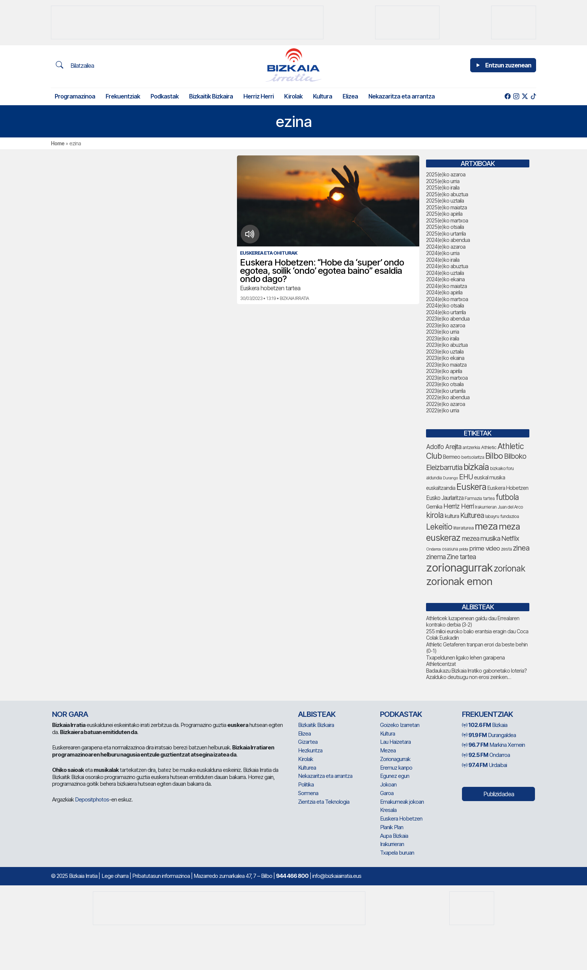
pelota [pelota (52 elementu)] (463, 549)
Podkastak (164, 96)
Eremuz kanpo (396, 767)
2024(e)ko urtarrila (446, 312)
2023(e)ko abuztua (447, 345)
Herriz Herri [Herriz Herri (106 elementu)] (458, 506)
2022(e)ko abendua (447, 397)
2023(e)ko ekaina (445, 358)
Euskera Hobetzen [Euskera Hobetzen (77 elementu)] (507, 488)
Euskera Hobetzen (401, 818)
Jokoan (388, 784)
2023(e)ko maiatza (446, 364)
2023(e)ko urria (442, 331)
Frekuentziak (123, 96)
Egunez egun (394, 775)
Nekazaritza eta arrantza (401, 96)
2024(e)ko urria (442, 253)
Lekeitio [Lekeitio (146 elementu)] (439, 526)
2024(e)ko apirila (444, 292)
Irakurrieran (392, 844)
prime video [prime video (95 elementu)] (484, 548)
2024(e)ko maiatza (446, 286)
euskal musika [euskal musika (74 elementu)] (489, 477)
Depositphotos (92, 799)
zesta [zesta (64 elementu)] (506, 549)
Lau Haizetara (395, 741)
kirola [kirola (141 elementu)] (435, 515)
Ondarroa (486, 754)
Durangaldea (489, 735)
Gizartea (307, 741)
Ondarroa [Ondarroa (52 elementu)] (433, 549)
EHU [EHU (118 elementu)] (466, 477)
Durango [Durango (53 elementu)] (450, 478)
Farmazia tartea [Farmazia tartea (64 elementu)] (480, 498)
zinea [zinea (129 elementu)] (521, 547)
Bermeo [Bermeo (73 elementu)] (451, 457)
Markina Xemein (493, 744)
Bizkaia (484, 724)
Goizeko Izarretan (399, 724)
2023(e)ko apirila (444, 371)
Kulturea (307, 767)
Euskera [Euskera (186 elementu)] (471, 486)
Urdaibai (484, 765)
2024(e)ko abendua (448, 240)
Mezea (388, 750)
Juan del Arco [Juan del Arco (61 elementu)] (510, 507)
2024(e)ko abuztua (447, 266)
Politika (306, 784)
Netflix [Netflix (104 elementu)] (510, 538)
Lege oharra (114, 875)
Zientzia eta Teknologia (323, 801)
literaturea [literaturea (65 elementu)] (463, 528)
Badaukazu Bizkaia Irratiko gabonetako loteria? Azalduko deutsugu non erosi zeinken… (476, 673)
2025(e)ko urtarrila (446, 233)
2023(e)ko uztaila (444, 351)
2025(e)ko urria (442, 181)
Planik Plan (391, 827)
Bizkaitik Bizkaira (211, 96)
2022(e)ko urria (442, 410)
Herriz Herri (258, 96)
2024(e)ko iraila (442, 260)
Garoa (386, 793)
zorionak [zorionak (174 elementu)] (509, 568)
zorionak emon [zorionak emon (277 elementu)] (459, 581)
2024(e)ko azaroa (445, 246)
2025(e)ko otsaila (445, 227)
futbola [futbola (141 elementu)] (507, 497)
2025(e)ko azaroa (445, 174)
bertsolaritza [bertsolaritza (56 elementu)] (472, 457)
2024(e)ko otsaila (445, 305)
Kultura (322, 96)
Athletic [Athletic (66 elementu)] (488, 447)
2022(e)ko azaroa (445, 404)
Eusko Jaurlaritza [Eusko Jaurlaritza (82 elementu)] (444, 497)
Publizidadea (498, 794)
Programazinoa (75, 96)
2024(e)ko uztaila (445, 273)
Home (57, 143)
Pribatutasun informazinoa (161, 875)
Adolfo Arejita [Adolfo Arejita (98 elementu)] (443, 447)
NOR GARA (70, 714)
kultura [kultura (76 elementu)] (452, 516)
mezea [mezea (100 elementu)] (470, 538)
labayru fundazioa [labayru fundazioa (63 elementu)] (502, 516)
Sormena (308, 793)
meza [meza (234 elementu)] (486, 526)
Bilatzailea (75, 65)
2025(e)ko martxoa (447, 220)
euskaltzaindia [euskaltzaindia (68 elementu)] (440, 488)
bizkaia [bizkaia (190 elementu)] (476, 466)
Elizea (350, 96)
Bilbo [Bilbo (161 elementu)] (494, 456)
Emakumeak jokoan (402, 801)
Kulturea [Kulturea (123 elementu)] (472, 515)
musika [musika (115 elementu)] (490, 538)
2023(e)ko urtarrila (445, 391)
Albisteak (316, 714)
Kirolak (293, 96)
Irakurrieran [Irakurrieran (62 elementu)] (485, 507)
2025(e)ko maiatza (446, 207)
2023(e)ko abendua (447, 318)
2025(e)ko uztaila (445, 200)
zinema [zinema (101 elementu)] (435, 557)
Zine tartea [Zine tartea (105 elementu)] (461, 557)
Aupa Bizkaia (394, 835)
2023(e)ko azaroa (445, 325)
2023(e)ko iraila (442, 338)
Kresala (388, 809)
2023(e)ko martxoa (447, 378)
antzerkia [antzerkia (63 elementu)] (471, 447)
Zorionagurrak (395, 759)
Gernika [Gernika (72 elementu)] (434, 507)
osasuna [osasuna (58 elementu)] (450, 549)
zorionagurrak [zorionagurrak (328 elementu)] (459, 567)
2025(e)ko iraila (442, 187)
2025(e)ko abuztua (447, 194)
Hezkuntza (310, 750)
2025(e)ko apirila (444, 213)
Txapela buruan (397, 852)
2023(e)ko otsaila (444, 384)
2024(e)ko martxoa (447, 299)
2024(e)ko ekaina (445, 279)
